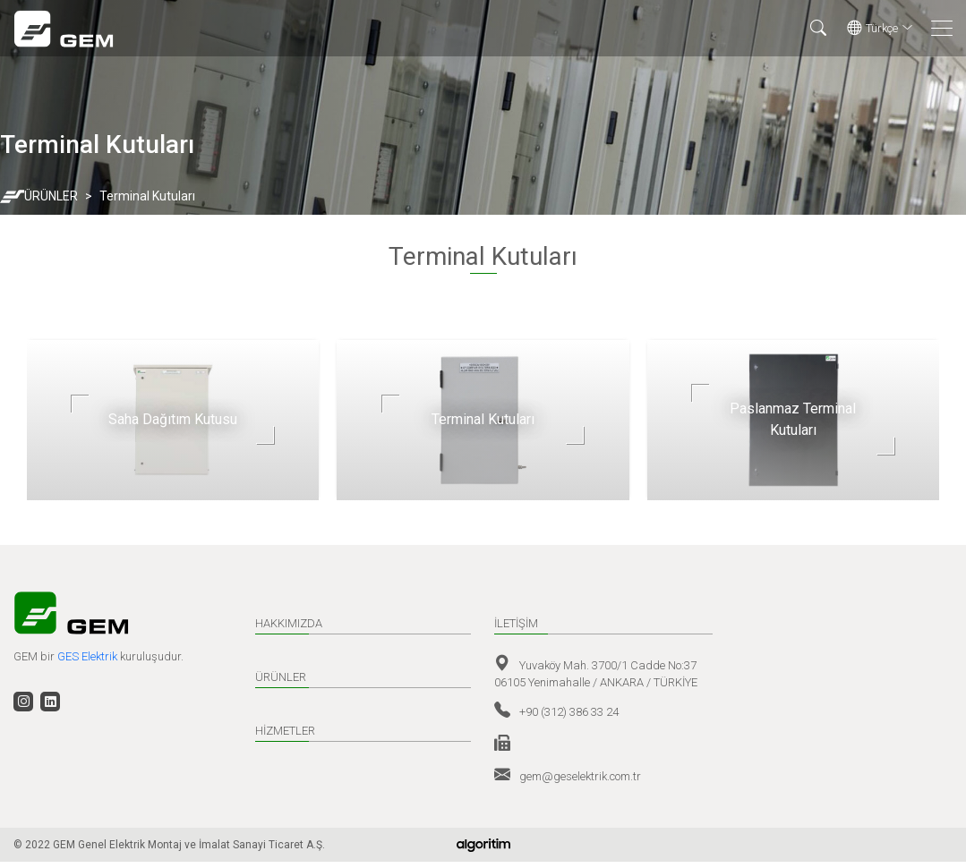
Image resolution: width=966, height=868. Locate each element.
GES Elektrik (88, 656)
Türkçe (880, 28)
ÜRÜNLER (51, 196)
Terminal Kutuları (147, 196)
